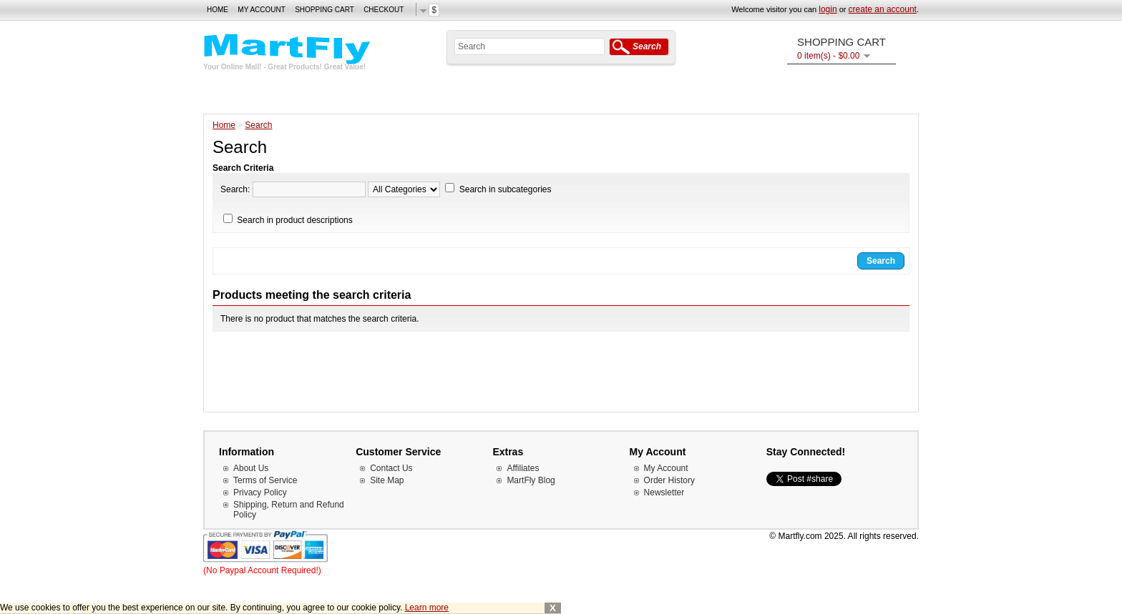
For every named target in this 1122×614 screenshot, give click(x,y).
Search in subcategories (505, 189)
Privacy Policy (260, 492)
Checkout (384, 10)
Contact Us (391, 468)
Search (258, 125)
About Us (250, 468)
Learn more (427, 608)
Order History (669, 480)
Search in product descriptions (294, 220)
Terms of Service (265, 480)
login (827, 9)
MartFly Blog (531, 480)
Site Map (387, 480)
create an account (883, 9)
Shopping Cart (324, 10)
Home (217, 10)
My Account (262, 10)
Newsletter (664, 492)
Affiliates (523, 468)
